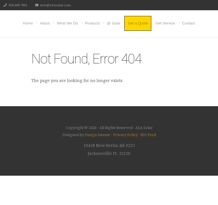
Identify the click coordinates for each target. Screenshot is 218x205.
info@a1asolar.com (55, 5)
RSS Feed (148, 135)
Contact (188, 23)
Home (28, 23)
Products (92, 23)
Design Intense (97, 135)
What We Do (67, 23)
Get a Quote (138, 23)
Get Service (165, 23)
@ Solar (113, 23)
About (45, 23)
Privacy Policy (125, 135)
